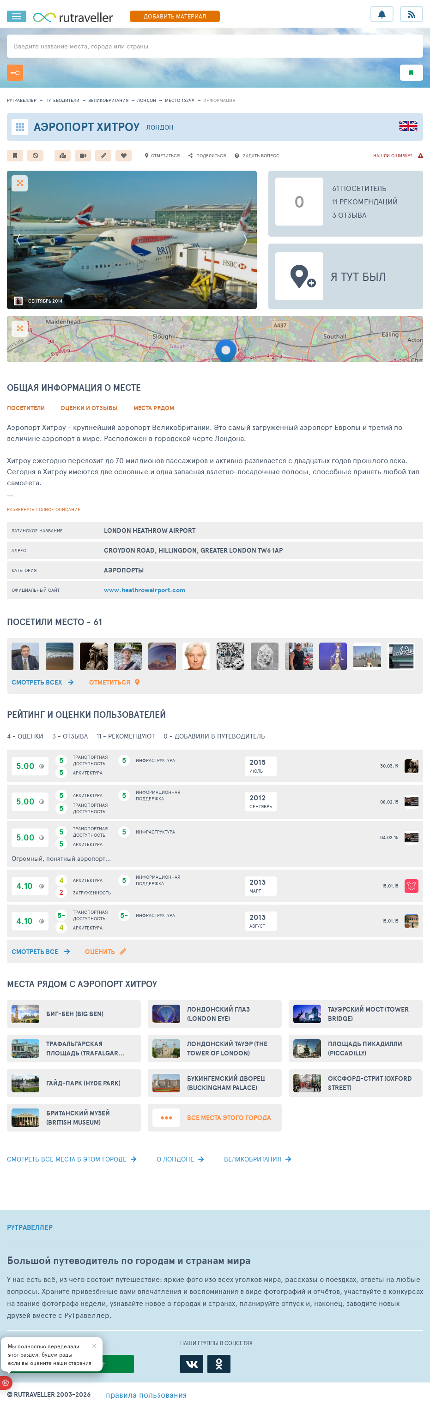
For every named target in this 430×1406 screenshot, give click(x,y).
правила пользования (146, 1394)
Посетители (26, 408)
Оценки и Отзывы (89, 408)
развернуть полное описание (43, 509)
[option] (132, 240)
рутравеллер (21, 100)
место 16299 (179, 100)
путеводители (62, 100)
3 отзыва (349, 214)
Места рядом (153, 408)
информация (219, 100)
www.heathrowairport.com (144, 590)
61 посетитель (359, 188)
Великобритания (108, 100)
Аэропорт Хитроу (86, 126)
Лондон (146, 100)
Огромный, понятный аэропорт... (61, 858)
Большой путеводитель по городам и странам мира (128, 1260)
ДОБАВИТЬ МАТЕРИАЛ (175, 16)
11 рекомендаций (365, 201)
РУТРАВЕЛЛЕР (30, 1227)
